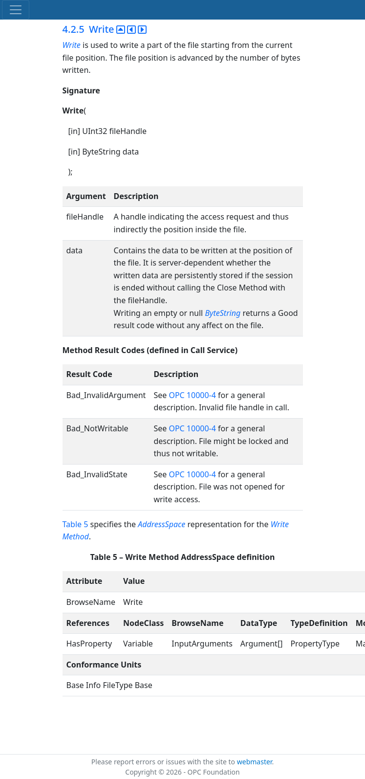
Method (76, 536)
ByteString (222, 313)
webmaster (254, 761)
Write (73, 45)
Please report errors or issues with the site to (164, 761)
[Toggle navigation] (15, 10)
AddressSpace (161, 524)
